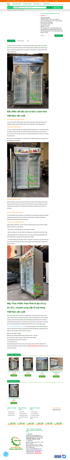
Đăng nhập (47, 1)
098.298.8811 (57, 2)
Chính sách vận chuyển (35, 415)
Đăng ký (40, 1)
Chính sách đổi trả (34, 411)
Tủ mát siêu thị (21, 10)
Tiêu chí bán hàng (11, 413)
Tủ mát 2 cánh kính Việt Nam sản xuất (16, 326)
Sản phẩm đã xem (13, 381)
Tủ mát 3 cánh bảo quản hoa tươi (13, 371)
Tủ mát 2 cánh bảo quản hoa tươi (27, 371)
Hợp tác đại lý (21, 411)
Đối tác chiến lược (11, 415)
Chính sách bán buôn (23, 413)
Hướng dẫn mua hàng (23, 415)
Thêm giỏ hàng (59, 35)
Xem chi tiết (14, 376)
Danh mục (11, 7)
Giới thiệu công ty (11, 411)
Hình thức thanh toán (34, 413)
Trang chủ (9, 10)
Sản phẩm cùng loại (13, 355)
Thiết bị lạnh (14, 10)
